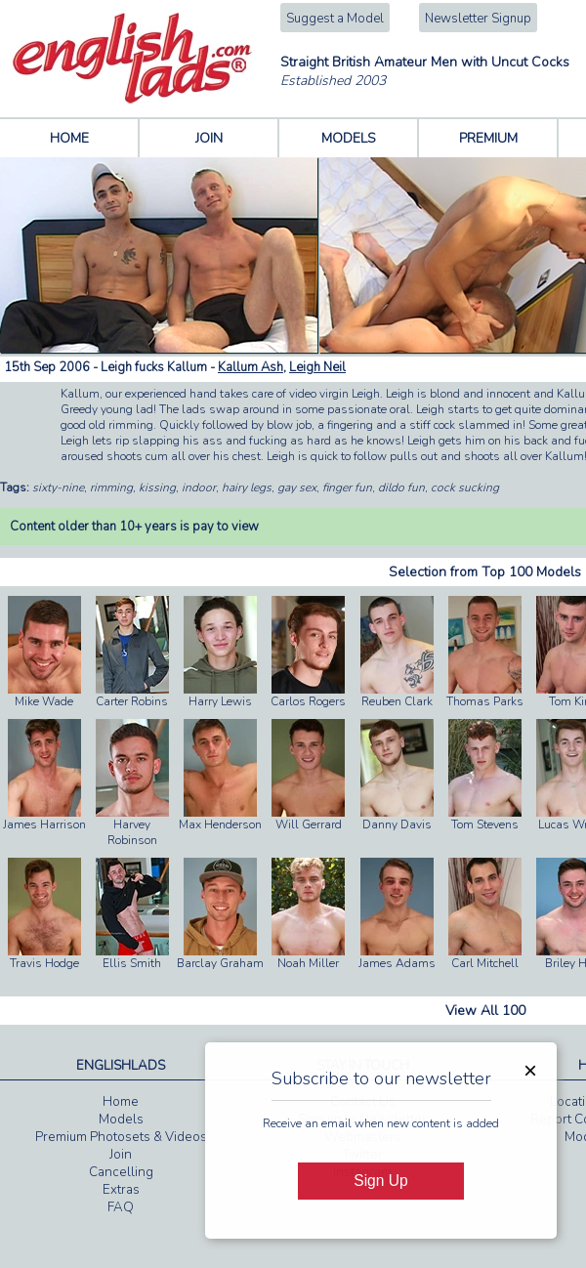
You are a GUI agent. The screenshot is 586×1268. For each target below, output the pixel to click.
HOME (69, 138)
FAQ (120, 1207)
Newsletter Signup (478, 18)
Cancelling (121, 1172)
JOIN (209, 138)
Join (120, 1154)
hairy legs (247, 487)
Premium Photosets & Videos (121, 1137)
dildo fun (401, 487)
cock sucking (465, 487)
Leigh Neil (317, 367)
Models (121, 1119)
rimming (111, 487)
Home (121, 1102)
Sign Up (380, 1180)
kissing (157, 487)
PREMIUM (488, 138)
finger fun (347, 487)
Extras (121, 1190)
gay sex (296, 487)
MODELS (348, 138)
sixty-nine (58, 487)
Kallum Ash (250, 367)
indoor (199, 487)
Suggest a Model (335, 18)
